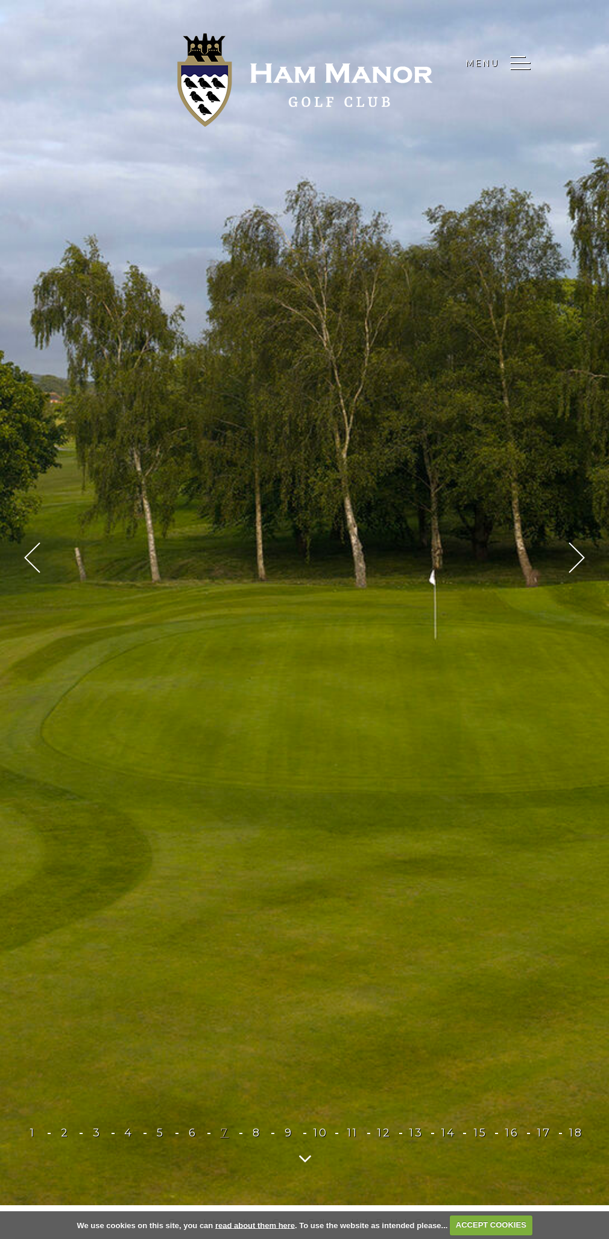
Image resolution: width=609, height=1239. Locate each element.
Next (577, 557)
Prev (32, 557)
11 (352, 1132)
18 (576, 1132)
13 (416, 1132)
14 (448, 1132)
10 (321, 1132)
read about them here (255, 1224)
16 (512, 1132)
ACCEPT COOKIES (491, 1224)
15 (480, 1132)
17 (544, 1132)
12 (384, 1132)
